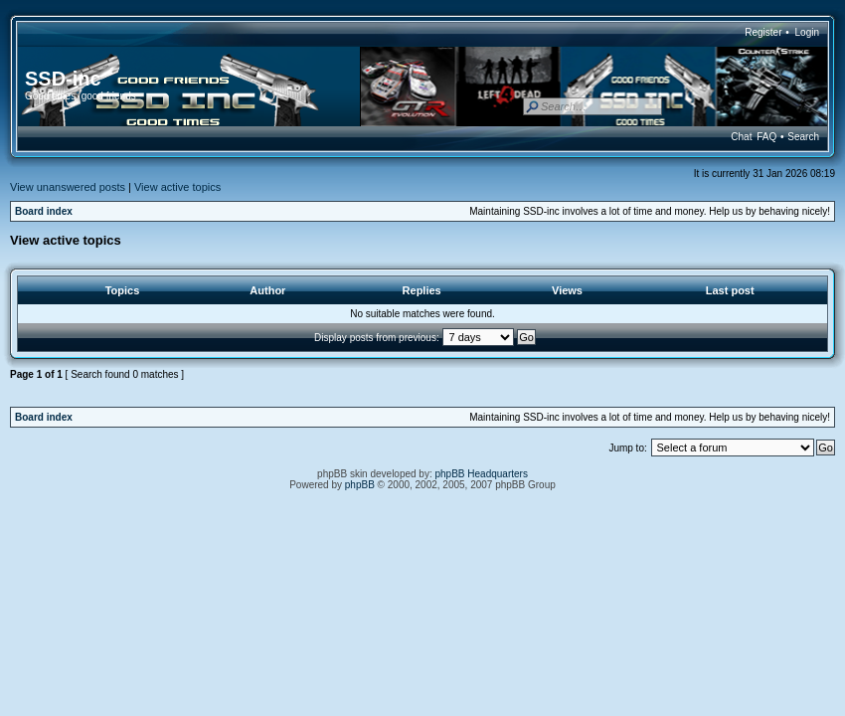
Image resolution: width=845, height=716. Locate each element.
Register (763, 32)
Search (803, 136)
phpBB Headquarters (481, 473)
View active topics (177, 187)
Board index (44, 211)
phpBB (360, 484)
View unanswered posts (67, 187)
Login (807, 32)
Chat (741, 136)
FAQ (766, 136)
